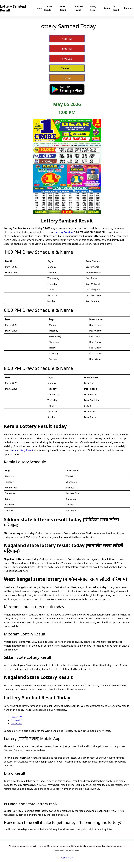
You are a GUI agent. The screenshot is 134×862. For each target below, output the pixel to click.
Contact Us (67, 857)
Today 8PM (16, 723)
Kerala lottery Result (22, 450)
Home (39, 8)
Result (107, 8)
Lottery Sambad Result (13, 8)
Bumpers (128, 8)
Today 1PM (16, 716)
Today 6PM (16, 720)
